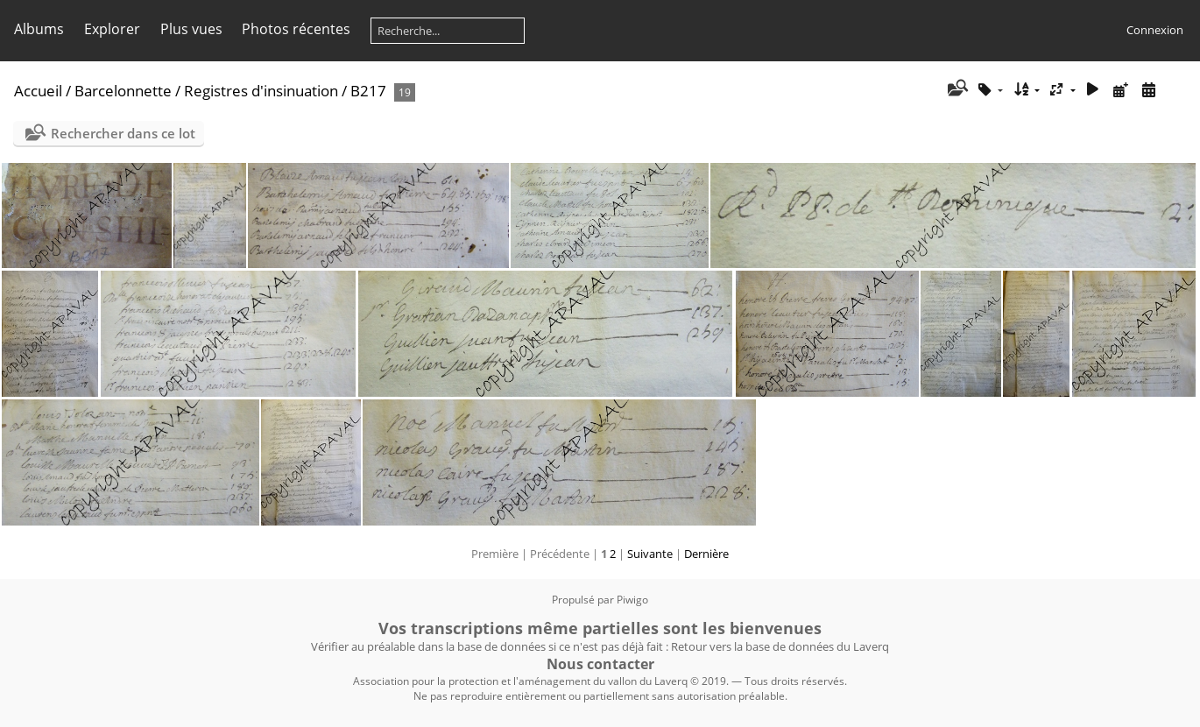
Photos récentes (296, 29)
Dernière (706, 553)
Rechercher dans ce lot (123, 133)
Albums (39, 29)
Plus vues (191, 29)
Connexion (1154, 30)
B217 (368, 91)
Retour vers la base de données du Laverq (780, 646)
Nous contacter (600, 664)
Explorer (112, 29)
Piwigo (632, 599)
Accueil (38, 91)
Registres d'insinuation (261, 91)
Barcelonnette (123, 91)
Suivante (650, 553)
